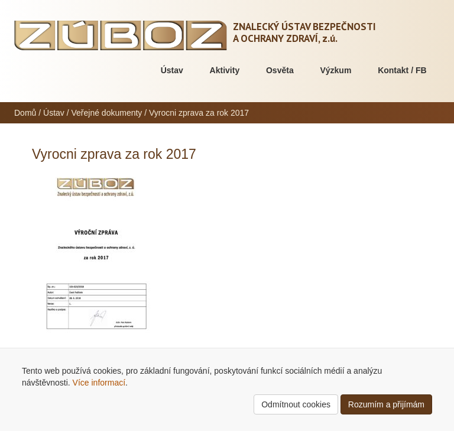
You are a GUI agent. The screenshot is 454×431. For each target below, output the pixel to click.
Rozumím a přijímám (386, 404)
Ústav (172, 70)
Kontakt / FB (402, 70)
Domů (25, 112)
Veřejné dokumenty (107, 112)
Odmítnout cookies (295, 404)
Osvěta (280, 70)
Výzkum (335, 70)
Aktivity (225, 70)
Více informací (99, 382)
